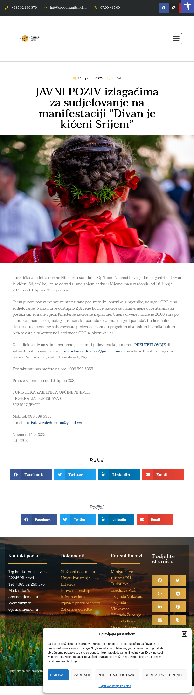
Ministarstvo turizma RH (122, 575)
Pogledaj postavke (117, 675)
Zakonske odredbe (76, 609)
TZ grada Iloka (123, 621)
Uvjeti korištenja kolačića (115, 686)
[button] (187, 6)
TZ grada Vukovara (127, 596)
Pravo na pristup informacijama (75, 593)
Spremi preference (164, 675)
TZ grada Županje (126, 615)
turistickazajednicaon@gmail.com (90, 351)
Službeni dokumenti (79, 572)
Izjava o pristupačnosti (80, 603)
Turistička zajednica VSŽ (123, 587)
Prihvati (58, 675)
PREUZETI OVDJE (150, 345)
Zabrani (82, 675)
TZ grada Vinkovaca (120, 605)
